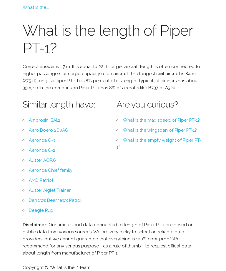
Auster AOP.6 (42, 160)
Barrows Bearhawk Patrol (55, 200)
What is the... (36, 7)
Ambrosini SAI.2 (44, 120)
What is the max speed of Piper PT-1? (161, 120)
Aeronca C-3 (42, 140)
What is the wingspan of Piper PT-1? (160, 130)
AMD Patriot (41, 180)
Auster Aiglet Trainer (50, 190)
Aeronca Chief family (50, 170)
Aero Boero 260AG (48, 130)
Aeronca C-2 (42, 150)
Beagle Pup (41, 210)
